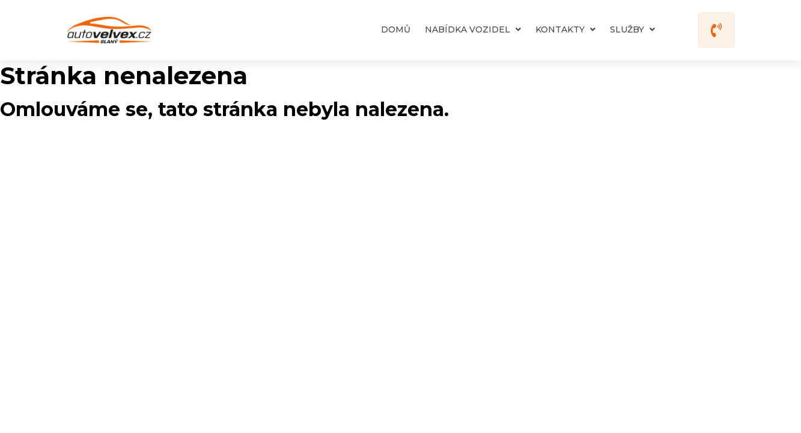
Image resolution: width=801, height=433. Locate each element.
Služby (632, 29)
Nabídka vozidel (473, 29)
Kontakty (565, 29)
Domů (395, 29)
